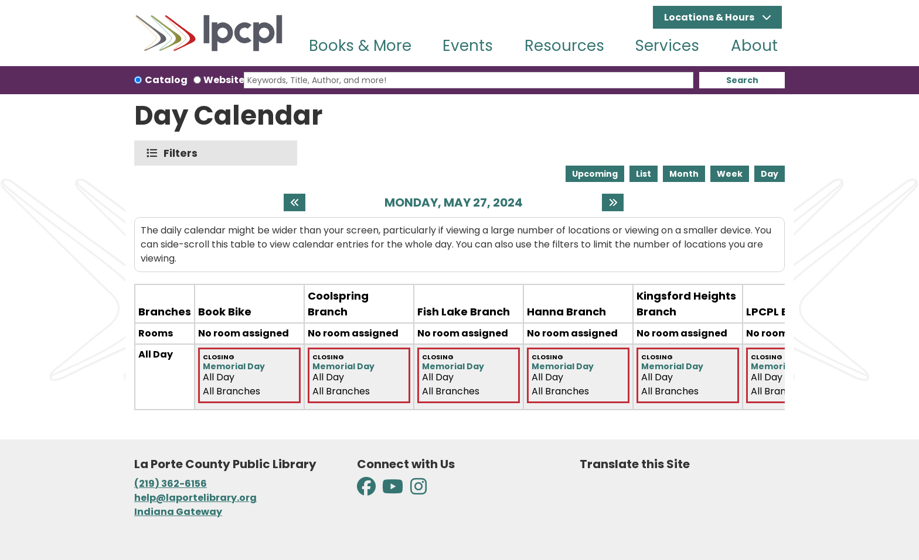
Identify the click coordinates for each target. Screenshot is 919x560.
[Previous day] (294, 202)
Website (223, 80)
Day (769, 174)
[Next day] (613, 202)
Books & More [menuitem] (360, 45)
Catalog (166, 80)
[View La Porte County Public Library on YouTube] (392, 490)
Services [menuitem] (667, 45)
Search (742, 80)
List (643, 174)
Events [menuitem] (468, 45)
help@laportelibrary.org (195, 497)
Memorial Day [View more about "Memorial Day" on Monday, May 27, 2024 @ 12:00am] (234, 366)
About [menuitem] (754, 45)
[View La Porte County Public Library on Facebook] (367, 490)
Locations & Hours (710, 17)
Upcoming (595, 174)
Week (730, 174)
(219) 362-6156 (170, 483)
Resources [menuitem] (564, 45)
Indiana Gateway (178, 511)
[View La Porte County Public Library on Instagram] (418, 490)
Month (684, 174)
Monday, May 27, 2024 (453, 202)
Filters (183, 153)
